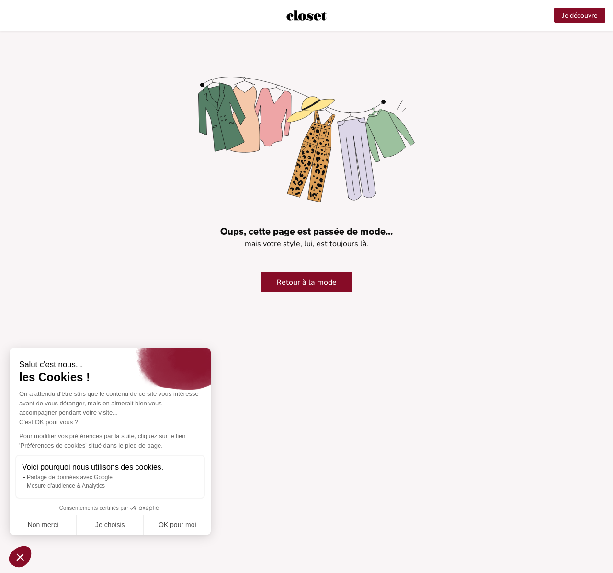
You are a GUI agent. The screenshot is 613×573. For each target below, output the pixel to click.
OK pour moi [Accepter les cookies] (177, 524)
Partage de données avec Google (70, 477)
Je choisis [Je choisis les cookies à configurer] (110, 524)
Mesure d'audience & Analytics (66, 486)
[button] (20, 556)
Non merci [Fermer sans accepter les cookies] (43, 524)
